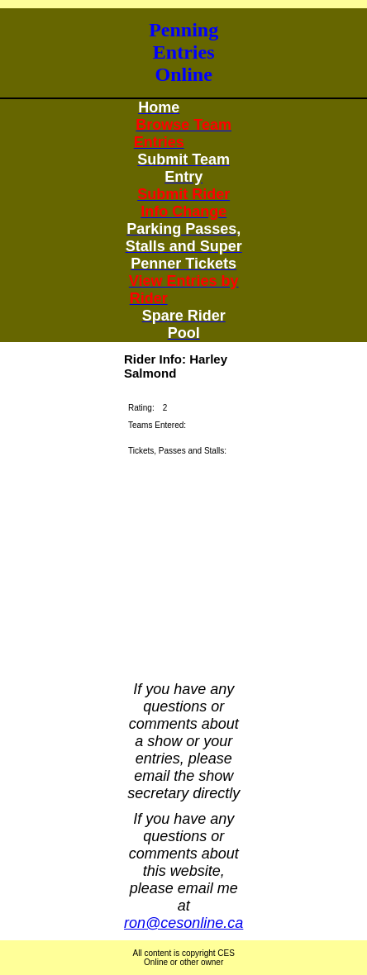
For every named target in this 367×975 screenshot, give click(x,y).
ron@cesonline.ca (183, 923)
